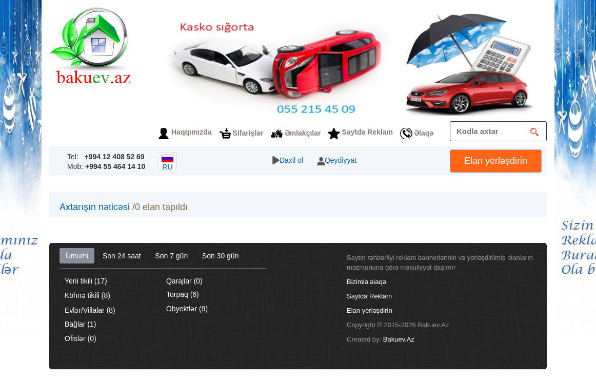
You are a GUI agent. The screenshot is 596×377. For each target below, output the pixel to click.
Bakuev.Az (398, 339)
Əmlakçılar (303, 133)
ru (167, 163)
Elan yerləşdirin (495, 161)
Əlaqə (423, 133)
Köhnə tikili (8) (87, 295)
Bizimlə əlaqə (366, 282)
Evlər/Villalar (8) (90, 310)
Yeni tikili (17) (86, 281)
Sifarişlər (248, 133)
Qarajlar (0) (184, 281)
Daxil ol (291, 160)
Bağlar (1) (80, 324)
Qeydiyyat (340, 160)
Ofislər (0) (80, 338)
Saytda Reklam (367, 132)
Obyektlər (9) (187, 309)
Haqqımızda (191, 132)
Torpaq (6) (182, 294)
